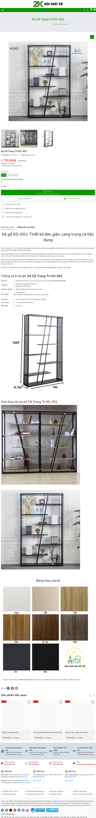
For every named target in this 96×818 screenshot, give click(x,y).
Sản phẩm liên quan (14, 687)
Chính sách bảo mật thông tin (35, 783)
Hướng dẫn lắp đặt (55, 786)
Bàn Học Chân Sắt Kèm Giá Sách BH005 (48, 724)
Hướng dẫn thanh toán (9, 786)
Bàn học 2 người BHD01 (10, 724)
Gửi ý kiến (7, 813)
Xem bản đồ (23, 769)
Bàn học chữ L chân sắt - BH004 (77, 724)
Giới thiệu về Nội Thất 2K (10, 783)
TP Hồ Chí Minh (12, 175)
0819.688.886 (33, 756)
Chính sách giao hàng (79, 783)
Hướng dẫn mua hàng (56, 783)
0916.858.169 (9, 756)
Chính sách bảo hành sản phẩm (82, 786)
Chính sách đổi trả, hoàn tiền (35, 786)
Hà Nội (4, 175)
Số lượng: (4, 186)
